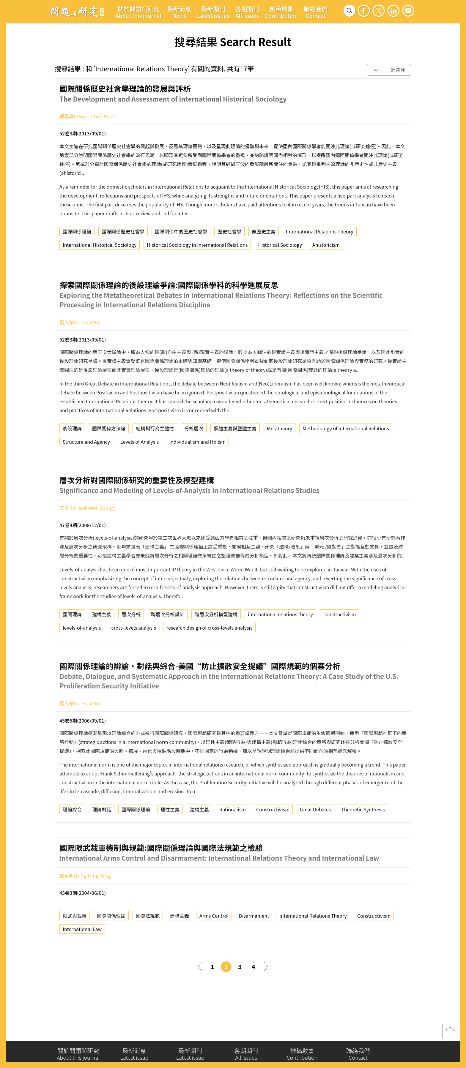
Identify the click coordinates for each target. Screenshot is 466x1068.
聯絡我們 (316, 11)
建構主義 (101, 640)
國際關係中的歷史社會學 (181, 233)
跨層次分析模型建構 (216, 640)
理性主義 (170, 835)
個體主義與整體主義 (235, 454)
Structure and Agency (86, 467)
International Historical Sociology (99, 246)
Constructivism (272, 835)
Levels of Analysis (139, 467)
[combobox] (389, 70)
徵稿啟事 (281, 11)
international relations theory (280, 640)
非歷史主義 (263, 233)
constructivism (339, 640)
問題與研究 (77, 12)
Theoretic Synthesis (363, 835)
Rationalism (232, 835)
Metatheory (279, 454)
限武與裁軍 (74, 941)
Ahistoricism (326, 246)
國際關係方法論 (108, 454)
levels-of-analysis (82, 653)
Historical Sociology (280, 246)
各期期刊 (247, 11)
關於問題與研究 (138, 11)
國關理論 (72, 640)
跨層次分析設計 (167, 640)
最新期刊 (213, 11)
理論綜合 (72, 835)
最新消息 (179, 11)
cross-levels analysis (133, 653)
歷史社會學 (229, 233)
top (450, 1033)
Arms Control (214, 941)
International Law (82, 954)
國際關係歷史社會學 (123, 233)
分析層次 (193, 454)
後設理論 (72, 454)
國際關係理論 (77, 233)
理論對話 (101, 835)
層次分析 (131, 640)
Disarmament (254, 941)
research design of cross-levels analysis (209, 653)
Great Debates (315, 835)
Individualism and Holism (197, 467)
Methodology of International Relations (346, 454)
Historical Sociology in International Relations (197, 246)
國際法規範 (148, 941)
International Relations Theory (319, 233)
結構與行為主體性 (155, 454)
